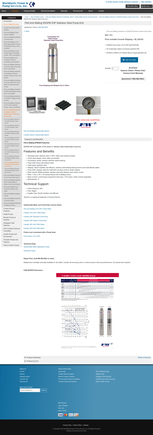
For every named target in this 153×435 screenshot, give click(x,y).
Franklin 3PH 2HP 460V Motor (34, 228)
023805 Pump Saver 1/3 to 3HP (122, 45)
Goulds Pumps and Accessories (10, 235)
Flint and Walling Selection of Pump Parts (12, 38)
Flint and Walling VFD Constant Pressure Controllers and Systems (11, 60)
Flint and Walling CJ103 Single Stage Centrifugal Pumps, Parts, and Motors (12, 53)
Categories (12, 18)
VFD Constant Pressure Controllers (12, 230)
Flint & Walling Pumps (11, 24)
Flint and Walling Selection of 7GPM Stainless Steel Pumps (11, 127)
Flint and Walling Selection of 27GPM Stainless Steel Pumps (11, 152)
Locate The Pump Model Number (11, 29)
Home (4, 11)
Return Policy (62, 410)
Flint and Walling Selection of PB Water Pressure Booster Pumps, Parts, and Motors (12, 75)
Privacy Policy (67, 425)
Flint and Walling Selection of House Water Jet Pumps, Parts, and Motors (12, 67)
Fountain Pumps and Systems (11, 241)
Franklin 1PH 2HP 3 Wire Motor (34, 213)
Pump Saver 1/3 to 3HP (32, 236)
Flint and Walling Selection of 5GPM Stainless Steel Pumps (11, 121)
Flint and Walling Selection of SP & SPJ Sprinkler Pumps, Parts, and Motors (12, 105)
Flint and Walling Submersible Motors (36, 131)
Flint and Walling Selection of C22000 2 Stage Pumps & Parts (12, 98)
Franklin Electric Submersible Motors (36, 135)
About (90, 11)
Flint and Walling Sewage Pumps (12, 195)
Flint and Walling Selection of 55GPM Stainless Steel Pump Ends (11, 164)
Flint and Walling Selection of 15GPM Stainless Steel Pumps (11, 139)
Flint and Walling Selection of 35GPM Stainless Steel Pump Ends (11, 158)
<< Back (26, 31)
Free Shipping (146, 2)
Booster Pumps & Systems (10, 219)
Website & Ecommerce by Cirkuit (76, 431)
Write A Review (144, 357)
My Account (62, 403)
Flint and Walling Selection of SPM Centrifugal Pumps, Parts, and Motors (12, 91)
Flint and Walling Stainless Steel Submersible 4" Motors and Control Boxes (12, 182)
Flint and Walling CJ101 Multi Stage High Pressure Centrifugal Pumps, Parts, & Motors (12, 45)
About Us (23, 369)
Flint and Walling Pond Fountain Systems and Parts (11, 189)
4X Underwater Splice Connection (122, 49)
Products (15, 11)
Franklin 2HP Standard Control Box (36, 217)
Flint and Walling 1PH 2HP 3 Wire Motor (37, 209)
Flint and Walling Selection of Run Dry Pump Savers (12, 176)
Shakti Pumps (8, 214)
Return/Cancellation (48, 11)
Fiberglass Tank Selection (9, 224)
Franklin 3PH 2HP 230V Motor (34, 224)
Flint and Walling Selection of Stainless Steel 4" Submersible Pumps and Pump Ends (12, 113)
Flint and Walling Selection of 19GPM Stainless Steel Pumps (11, 145)
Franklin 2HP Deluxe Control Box (35, 220)
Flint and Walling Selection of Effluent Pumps (12, 204)
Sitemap (22, 374)
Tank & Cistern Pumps (11, 245)
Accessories (8, 21)
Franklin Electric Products (9, 210)
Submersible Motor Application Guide (36, 247)
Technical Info (78, 11)
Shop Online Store (64, 369)
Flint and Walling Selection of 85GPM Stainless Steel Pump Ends (11, 170)
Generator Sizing (29, 251)
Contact (101, 11)
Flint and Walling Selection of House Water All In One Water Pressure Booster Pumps (12, 84)
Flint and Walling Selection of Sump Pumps (12, 199)
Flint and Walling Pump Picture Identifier (11, 33)
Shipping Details (29, 11)
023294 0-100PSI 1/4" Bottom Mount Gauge (125, 53)
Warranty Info (24, 381)
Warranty (64, 11)
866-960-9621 (132, 6)
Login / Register (63, 405)
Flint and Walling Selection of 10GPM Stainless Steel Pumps (11, 133)
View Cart (61, 408)
